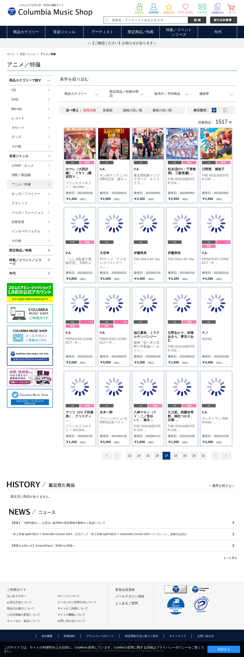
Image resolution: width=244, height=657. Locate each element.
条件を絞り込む (74, 79)
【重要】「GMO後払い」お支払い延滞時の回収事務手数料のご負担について (57, 522)
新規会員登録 (125, 589)
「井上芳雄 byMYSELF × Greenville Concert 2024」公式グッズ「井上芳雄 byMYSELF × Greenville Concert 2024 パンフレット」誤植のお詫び (98, 534)
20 (193, 455)
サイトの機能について (71, 614)
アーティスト (102, 32)
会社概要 (46, 636)
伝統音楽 (18, 222)
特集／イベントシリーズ (179, 32)
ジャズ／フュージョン (28, 212)
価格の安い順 (162, 110)
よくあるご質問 (126, 603)
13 (129, 455)
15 (147, 455)
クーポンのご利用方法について (77, 602)
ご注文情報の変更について (23, 614)
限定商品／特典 (141, 32)
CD (14, 90)
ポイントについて (69, 596)
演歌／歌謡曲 (21, 175)
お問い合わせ (205, 636)
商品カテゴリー (26, 32)
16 (157, 455)
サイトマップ (177, 636)
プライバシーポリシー (100, 636)
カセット (18, 127)
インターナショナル (26, 231)
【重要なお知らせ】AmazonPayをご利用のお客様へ (42, 545)
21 (203, 455)
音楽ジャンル (64, 32)
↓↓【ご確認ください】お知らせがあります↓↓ (122, 43)
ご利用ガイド (16, 589)
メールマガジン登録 (129, 596)
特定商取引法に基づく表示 (141, 636)
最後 (226, 456)
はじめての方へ (16, 596)
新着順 (108, 110)
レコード (18, 118)
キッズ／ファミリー (26, 194)
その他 (16, 146)
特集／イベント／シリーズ (25, 262)
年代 (218, 32)
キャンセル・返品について (23, 620)
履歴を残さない (223, 485)
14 (138, 455)
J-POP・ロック (23, 165)
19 (184, 455)
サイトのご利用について (73, 608)
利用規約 (69, 636)
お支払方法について (19, 602)
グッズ (16, 137)
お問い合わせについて (71, 620)
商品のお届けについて (21, 608)
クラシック (20, 203)
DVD (15, 99)
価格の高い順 (132, 110)
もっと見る (230, 557)
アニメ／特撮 (21, 184)
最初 (106, 456)
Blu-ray (17, 109)
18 (175, 455)
